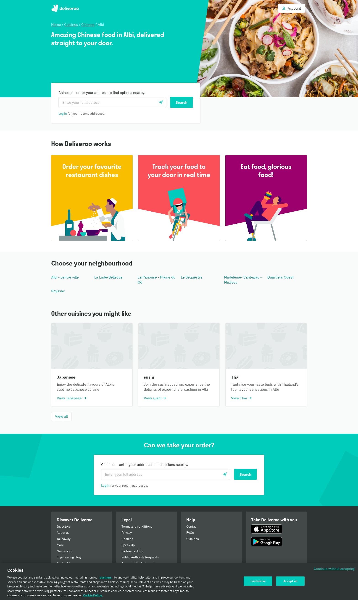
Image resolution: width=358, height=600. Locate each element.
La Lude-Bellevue (108, 277)
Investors (64, 526)
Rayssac (58, 291)
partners (106, 577)
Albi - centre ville (65, 277)
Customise (258, 581)
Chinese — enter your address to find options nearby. (101, 92)
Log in (62, 114)
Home (56, 24)
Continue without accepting (334, 568)
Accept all (290, 581)
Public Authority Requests (140, 557)
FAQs (190, 533)
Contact (191, 526)
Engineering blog (69, 557)
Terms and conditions (136, 526)
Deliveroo (65, 8)
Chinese (88, 24)
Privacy (126, 533)
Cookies (127, 539)
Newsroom (64, 551)
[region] (179, 581)
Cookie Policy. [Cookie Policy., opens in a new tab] (93, 595)
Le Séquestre (192, 277)
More (60, 545)
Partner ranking (132, 551)
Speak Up (128, 545)
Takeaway (64, 539)
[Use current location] (161, 102)
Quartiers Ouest (280, 277)
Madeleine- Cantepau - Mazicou (243, 279)
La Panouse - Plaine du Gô (156, 279)
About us (63, 533)
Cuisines (71, 24)
